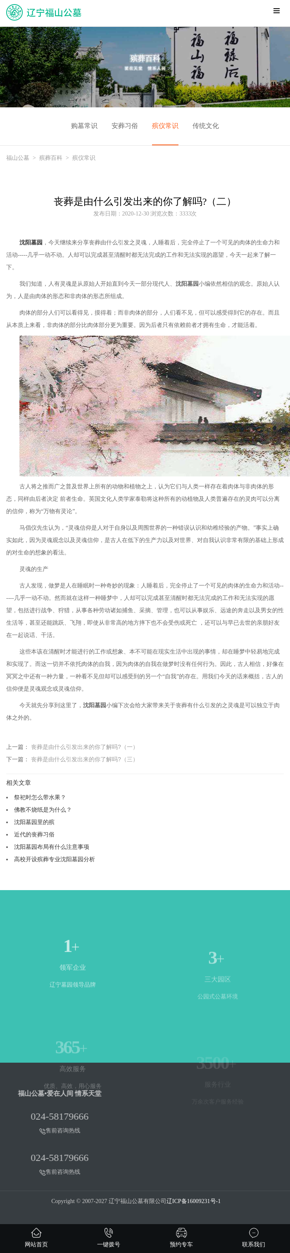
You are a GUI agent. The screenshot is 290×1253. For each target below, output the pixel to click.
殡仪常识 (165, 125)
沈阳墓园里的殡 (34, 822)
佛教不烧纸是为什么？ (43, 809)
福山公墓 (17, 158)
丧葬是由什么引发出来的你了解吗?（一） (84, 747)
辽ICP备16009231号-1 (193, 1201)
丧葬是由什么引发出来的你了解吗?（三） (84, 759)
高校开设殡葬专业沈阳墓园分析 (54, 859)
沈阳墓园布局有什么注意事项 (51, 846)
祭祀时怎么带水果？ (40, 797)
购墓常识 (84, 125)
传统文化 (206, 125)
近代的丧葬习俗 (34, 834)
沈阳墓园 (31, 242)
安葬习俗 (125, 125)
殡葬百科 (50, 158)
